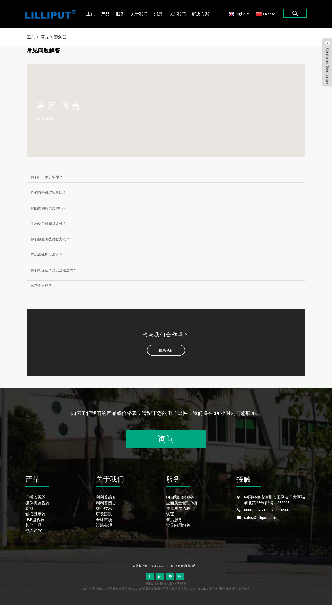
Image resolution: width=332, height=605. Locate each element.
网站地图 (166, 583)
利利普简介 (106, 497)
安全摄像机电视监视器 (234, 588)
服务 (120, 14)
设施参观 (104, 525)
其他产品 (33, 525)
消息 (158, 14)
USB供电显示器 (91, 588)
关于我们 (139, 14)
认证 (170, 514)
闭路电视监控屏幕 (174, 588)
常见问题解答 (54, 37)
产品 (105, 14)
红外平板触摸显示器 (117, 588)
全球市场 (104, 519)
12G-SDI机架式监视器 (146, 588)
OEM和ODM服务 (180, 497)
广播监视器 (35, 497)
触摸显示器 (35, 514)
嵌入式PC (33, 530)
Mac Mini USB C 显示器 (203, 588)
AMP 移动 (180, 583)
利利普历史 (106, 502)
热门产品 (152, 583)
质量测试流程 (178, 508)
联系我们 (177, 14)
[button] (166, 350)
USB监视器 (35, 519)
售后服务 (174, 519)
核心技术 (104, 508)
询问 (166, 439)
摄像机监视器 (37, 502)
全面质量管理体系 (182, 502)
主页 (90, 14)
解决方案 (200, 14)
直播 (29, 508)
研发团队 (104, 514)
